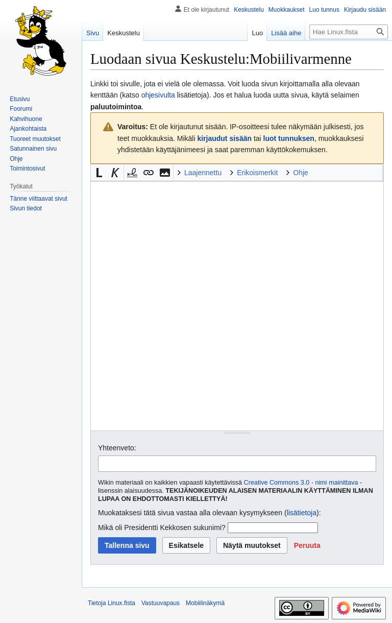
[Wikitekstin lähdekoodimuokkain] (237, 305)
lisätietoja (301, 513)
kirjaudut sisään (224, 138)
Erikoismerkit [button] (257, 173)
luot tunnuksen (288, 138)
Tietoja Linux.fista (111, 603)
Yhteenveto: (117, 448)
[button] (99, 172)
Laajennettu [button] (203, 173)
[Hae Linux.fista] (348, 32)
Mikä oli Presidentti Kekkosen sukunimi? (162, 527)
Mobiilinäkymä (205, 603)
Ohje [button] (300, 173)
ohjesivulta (158, 95)
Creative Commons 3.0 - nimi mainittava (301, 482)
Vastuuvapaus (160, 603)
